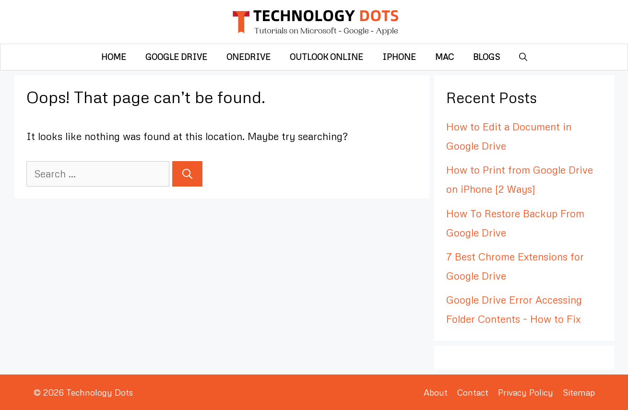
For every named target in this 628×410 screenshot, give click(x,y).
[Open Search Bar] (523, 57)
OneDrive (248, 57)
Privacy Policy (525, 392)
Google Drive (176, 57)
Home (113, 57)
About (436, 392)
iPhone (399, 57)
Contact (472, 392)
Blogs (486, 57)
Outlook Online (326, 57)
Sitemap (579, 392)
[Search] (187, 174)
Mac (444, 57)
